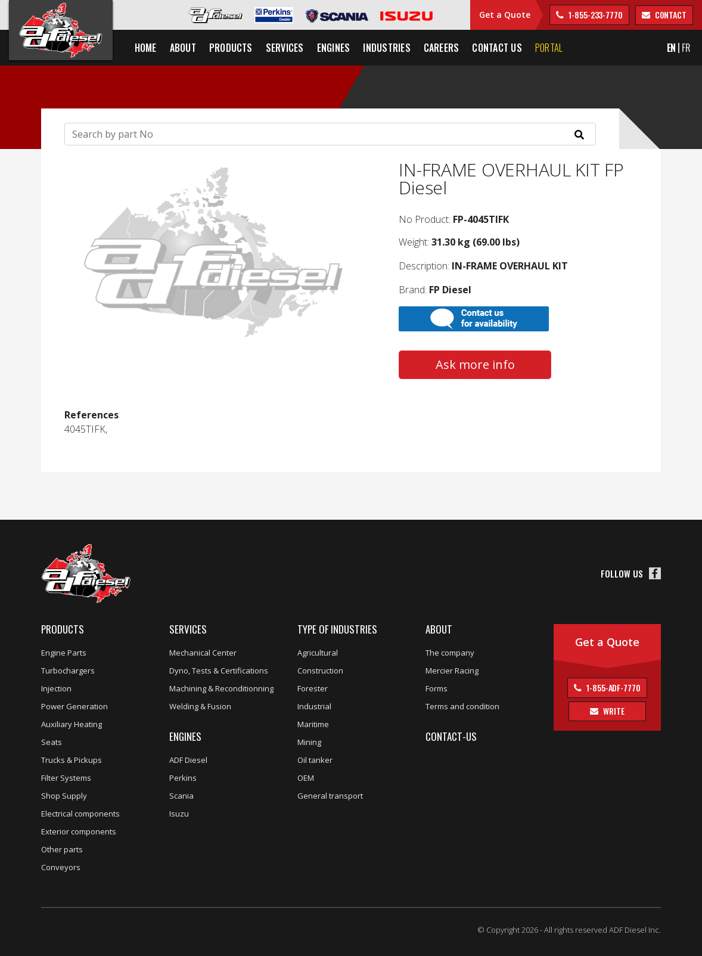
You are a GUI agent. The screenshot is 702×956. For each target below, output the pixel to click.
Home (146, 48)
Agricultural (317, 652)
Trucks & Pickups (71, 760)
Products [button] (231, 48)
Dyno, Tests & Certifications (218, 670)
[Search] (330, 134)
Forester (312, 688)
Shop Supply (64, 795)
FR (686, 48)
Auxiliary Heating (71, 724)
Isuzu (179, 813)
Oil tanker (315, 760)
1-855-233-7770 (595, 14)
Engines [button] (333, 48)
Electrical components (80, 813)
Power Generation (74, 706)
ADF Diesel (188, 760)
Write (612, 710)
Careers (441, 48)
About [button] (183, 48)
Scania (181, 795)
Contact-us (451, 736)
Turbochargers (68, 670)
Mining (309, 742)
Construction (320, 670)
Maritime (313, 724)
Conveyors (60, 867)
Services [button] (285, 48)
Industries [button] (386, 48)
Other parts (62, 849)
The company (449, 652)
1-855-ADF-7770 (613, 687)
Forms (436, 688)
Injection (56, 688)
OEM (305, 777)
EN (671, 48)
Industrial (314, 706)
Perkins (183, 777)
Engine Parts (63, 652)
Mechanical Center (203, 652)
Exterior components (78, 831)
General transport (330, 795)
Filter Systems (66, 777)
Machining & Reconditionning (221, 688)
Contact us (497, 48)
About (438, 629)
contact (670, 14)
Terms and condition (462, 706)
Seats (51, 742)
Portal (549, 48)
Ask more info (475, 364)
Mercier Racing (452, 670)
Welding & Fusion (200, 706)
